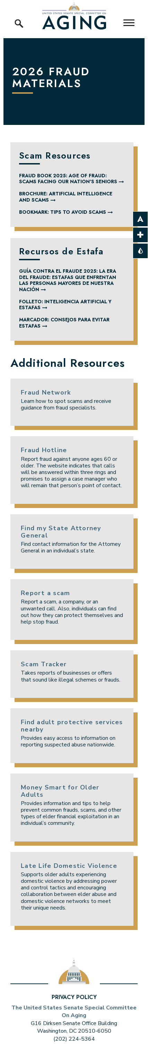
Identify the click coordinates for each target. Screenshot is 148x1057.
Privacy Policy (74, 997)
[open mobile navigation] (129, 23)
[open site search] (19, 15)
